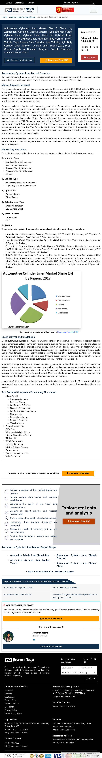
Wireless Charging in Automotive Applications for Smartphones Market (75, 596)
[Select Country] (88, 672)
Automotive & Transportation (22, 17)
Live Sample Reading (51, 646)
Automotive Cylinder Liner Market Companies (51, 571)
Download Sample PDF (67, 332)
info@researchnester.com (64, 696)
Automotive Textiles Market (65, 587)
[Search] (93, 2)
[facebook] (91, 659)
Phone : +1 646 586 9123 (63, 726)
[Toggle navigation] (93, 10)
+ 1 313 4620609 (12, 743)
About (9, 3)
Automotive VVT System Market (18, 587)
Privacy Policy (11, 710)
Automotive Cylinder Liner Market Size (29, 555)
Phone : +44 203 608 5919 (64, 707)
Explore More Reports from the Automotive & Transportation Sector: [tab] (36, 581)
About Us (9, 690)
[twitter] (85, 662)
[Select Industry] (70, 672)
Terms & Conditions (13, 713)
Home (4, 17)
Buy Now (89, 57)
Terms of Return (12, 703)
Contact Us (19, 3)
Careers (31, 3)
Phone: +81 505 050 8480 (16, 729)
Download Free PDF (56, 60)
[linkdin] (95, 659)
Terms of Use (11, 700)
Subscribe (90, 678)
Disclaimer (9, 707)
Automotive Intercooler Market (18, 594)
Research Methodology (19, 60)
